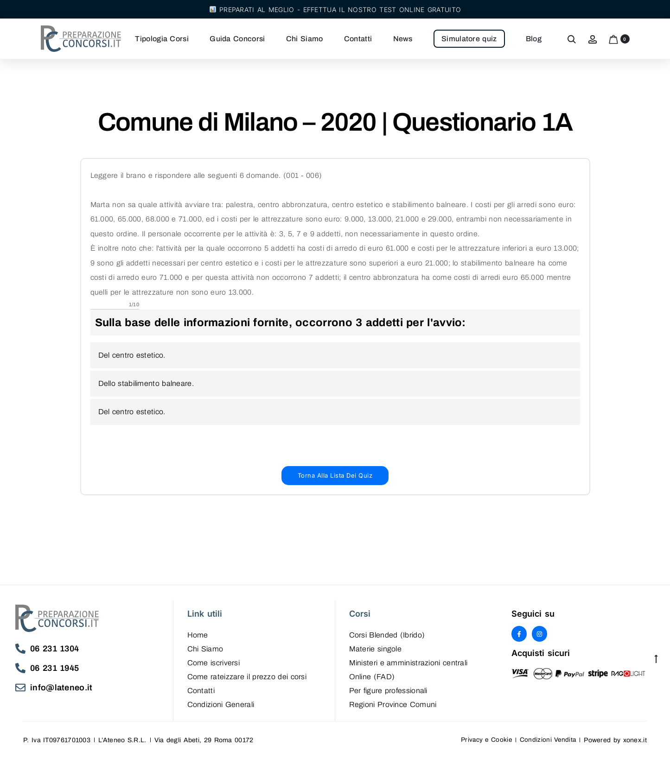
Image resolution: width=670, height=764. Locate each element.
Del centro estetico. (132, 359)
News (408, 39)
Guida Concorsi (242, 39)
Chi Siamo (309, 39)
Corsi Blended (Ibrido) (387, 640)
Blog (539, 39)
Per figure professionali (388, 696)
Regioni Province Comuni (393, 710)
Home (197, 640)
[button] (335, 480)
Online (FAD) (372, 682)
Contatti (363, 39)
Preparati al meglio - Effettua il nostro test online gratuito (335, 9)
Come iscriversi (213, 668)
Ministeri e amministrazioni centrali (408, 668)
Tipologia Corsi (167, 39)
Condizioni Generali (221, 710)
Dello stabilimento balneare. (146, 387)
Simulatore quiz (474, 39)
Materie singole (375, 654)
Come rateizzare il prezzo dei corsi (247, 682)
